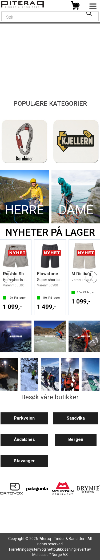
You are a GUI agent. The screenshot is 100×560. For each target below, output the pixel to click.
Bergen (75, 439)
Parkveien (24, 418)
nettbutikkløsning (61, 549)
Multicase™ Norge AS (50, 555)
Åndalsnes (24, 439)
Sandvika (76, 418)
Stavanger (24, 460)
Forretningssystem (25, 549)
